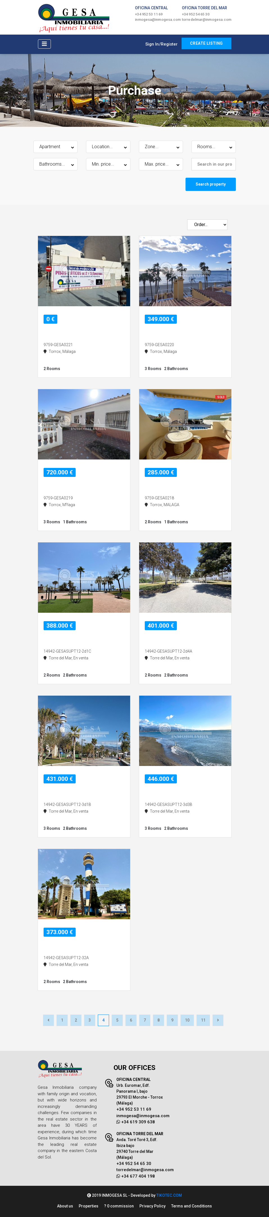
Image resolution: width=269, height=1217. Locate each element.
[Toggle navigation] (44, 44)
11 (203, 1020)
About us (65, 1206)
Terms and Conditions (191, 1206)
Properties (88, 1206)
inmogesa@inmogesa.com (158, 19)
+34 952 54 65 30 (195, 14)
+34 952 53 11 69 (148, 14)
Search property (211, 184)
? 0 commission (119, 1206)
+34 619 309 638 (135, 1121)
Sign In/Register (161, 44)
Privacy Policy (152, 1206)
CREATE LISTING (206, 43)
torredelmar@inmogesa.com (206, 19)
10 (187, 1020)
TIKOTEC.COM (169, 1195)
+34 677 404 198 (135, 1176)
